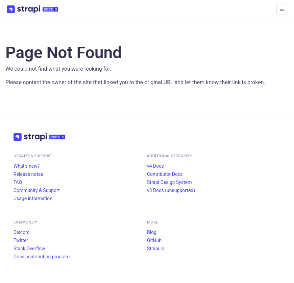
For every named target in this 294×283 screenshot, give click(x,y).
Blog (151, 232)
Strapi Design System (169, 182)
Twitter (21, 240)
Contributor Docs (165, 174)
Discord (22, 232)
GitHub (154, 240)
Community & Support (37, 190)
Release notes (28, 174)
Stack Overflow (29, 248)
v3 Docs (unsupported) (171, 190)
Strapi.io (155, 248)
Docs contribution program (42, 256)
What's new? (27, 166)
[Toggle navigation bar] (281, 9)
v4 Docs (155, 166)
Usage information (33, 198)
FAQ (18, 182)
